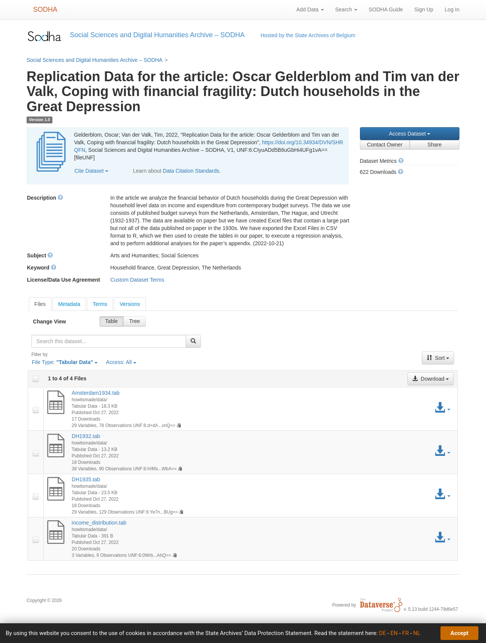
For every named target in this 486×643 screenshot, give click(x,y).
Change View (49, 321)
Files (40, 304)
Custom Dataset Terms (137, 280)
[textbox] (109, 341)
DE (382, 633)
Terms (100, 304)
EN (394, 633)
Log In (452, 9)
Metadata (69, 304)
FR (405, 633)
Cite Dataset (91, 171)
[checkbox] (36, 379)
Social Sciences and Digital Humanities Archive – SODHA (95, 60)
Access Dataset (409, 134)
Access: (121, 362)
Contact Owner (384, 145)
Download (430, 379)
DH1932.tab (86, 436)
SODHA (45, 9)
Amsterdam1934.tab (96, 393)
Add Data (309, 9)
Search (346, 9)
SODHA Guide (386, 9)
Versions (130, 304)
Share (435, 145)
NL (416, 633)
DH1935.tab (86, 479)
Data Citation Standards (191, 171)
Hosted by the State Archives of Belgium (307, 35)
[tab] (40, 304)
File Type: (65, 362)
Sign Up (423, 9)
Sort (438, 358)
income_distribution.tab (99, 523)
